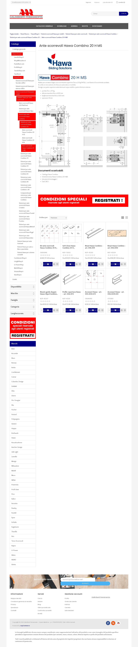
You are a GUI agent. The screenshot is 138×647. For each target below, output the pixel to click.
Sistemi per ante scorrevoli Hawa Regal (26, 231)
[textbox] (105, 14)
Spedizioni (14, 607)
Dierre (13, 396)
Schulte (14, 522)
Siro (12, 536)
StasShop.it (17, 275)
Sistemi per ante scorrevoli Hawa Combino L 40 (26, 187)
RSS (113, 623)
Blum (13, 358)
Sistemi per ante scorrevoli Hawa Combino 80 (26, 179)
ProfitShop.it (18, 67)
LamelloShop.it (19, 57)
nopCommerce (25, 625)
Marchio (14, 293)
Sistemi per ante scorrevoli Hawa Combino (103, 34)
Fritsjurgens (15, 419)
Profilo (67, 598)
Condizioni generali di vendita (21, 601)
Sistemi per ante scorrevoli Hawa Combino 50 (26, 164)
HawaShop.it (35, 34)
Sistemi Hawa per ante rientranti (24, 242)
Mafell (13, 471)
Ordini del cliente (71, 601)
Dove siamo (97, 26)
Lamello (14, 457)
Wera (13, 555)
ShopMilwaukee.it (20, 61)
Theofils (14, 532)
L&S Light (14, 452)
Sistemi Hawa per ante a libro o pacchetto (25, 248)
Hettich (13, 424)
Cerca (40, 598)
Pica (12, 494)
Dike (13, 391)
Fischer (13, 410)
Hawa (13, 438)
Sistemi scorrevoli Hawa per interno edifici (25, 87)
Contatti (13, 610)
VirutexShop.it (18, 271)
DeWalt (14, 386)
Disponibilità (16, 287)
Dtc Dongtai (15, 400)
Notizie (40, 601)
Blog (39, 604)
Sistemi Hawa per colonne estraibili (25, 254)
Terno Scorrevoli (17, 541)
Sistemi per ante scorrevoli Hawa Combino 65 (26, 172)
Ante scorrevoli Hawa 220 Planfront (26, 104)
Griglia (122, 217)
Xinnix (13, 564)
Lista (126, 217)
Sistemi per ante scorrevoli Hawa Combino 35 (26, 156)
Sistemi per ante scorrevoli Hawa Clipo (26, 110)
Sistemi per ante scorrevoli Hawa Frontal (26, 212)
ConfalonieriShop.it (20, 258)
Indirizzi (67, 604)
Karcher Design (16, 447)
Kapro (13, 546)
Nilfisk (13, 480)
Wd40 (13, 560)
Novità (85, 26)
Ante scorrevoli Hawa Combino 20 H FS (28, 132)
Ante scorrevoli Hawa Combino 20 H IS (28, 140)
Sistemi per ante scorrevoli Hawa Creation (24, 205)
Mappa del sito (16, 598)
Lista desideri (69, 610)
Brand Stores (25, 34)
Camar (13, 377)
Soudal (13, 513)
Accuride (14, 353)
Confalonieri (15, 372)
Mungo (13, 461)
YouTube (118, 623)
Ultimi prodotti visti (44, 607)
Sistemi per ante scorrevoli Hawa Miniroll (27, 226)
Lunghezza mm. (17, 313)
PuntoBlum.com (19, 64)
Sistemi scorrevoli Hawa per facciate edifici (25, 82)
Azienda (74, 26)
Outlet (15, 279)
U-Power (14, 550)
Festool (14, 414)
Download (62, 26)
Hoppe (13, 428)
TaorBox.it (17, 74)
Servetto (14, 503)
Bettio (13, 367)
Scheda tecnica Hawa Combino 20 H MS (55, 177)
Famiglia (14, 300)
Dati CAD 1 (45, 181)
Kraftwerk (14, 433)
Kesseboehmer (16, 443)
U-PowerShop (19, 265)
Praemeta (14, 485)
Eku (12, 405)
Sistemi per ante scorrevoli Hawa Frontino (24, 219)
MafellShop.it (18, 268)
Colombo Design (17, 382)
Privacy (13, 604)
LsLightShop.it (18, 261)
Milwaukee (15, 466)
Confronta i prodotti (44, 610)
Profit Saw (15, 489)
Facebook (108, 623)
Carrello (67, 607)
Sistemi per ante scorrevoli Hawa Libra (26, 237)
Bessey (13, 363)
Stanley (14, 508)
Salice (13, 499)
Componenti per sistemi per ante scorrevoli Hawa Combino (26, 196)
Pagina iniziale (14, 34)
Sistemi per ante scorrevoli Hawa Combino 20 (25, 37)
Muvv (13, 475)
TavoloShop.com (19, 71)
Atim (13, 349)
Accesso (96, 2)
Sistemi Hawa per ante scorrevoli (76, 34)
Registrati (88, 2)
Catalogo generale (44, 26)
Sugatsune (15, 527)
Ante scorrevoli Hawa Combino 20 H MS (28, 148)
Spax (13, 518)
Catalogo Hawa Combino (50, 174)
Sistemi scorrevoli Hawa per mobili (52, 34)
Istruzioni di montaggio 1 (49, 179)
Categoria (15, 307)
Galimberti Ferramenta (101, 597)
